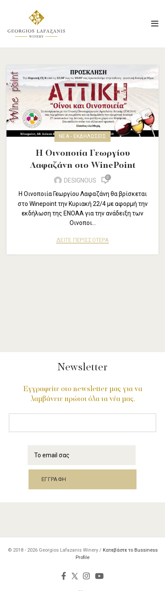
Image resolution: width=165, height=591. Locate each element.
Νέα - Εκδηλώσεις (82, 136)
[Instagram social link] (86, 575)
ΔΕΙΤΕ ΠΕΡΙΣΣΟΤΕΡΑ (82, 240)
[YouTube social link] (99, 575)
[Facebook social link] (64, 575)
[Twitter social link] (74, 575)
